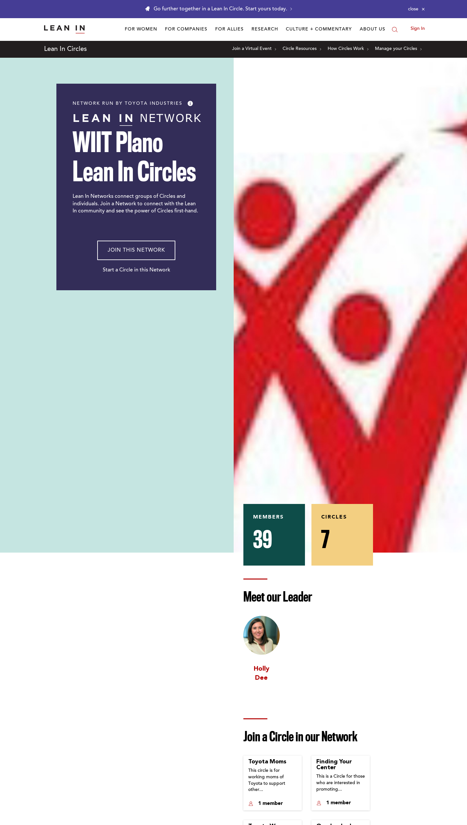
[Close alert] (416, 9)
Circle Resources (302, 49)
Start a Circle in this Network (136, 270)
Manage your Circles (398, 49)
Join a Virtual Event (254, 49)
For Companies (186, 29)
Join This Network (136, 250)
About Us (372, 29)
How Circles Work (348, 49)
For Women (141, 29)
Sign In (418, 29)
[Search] (395, 29)
